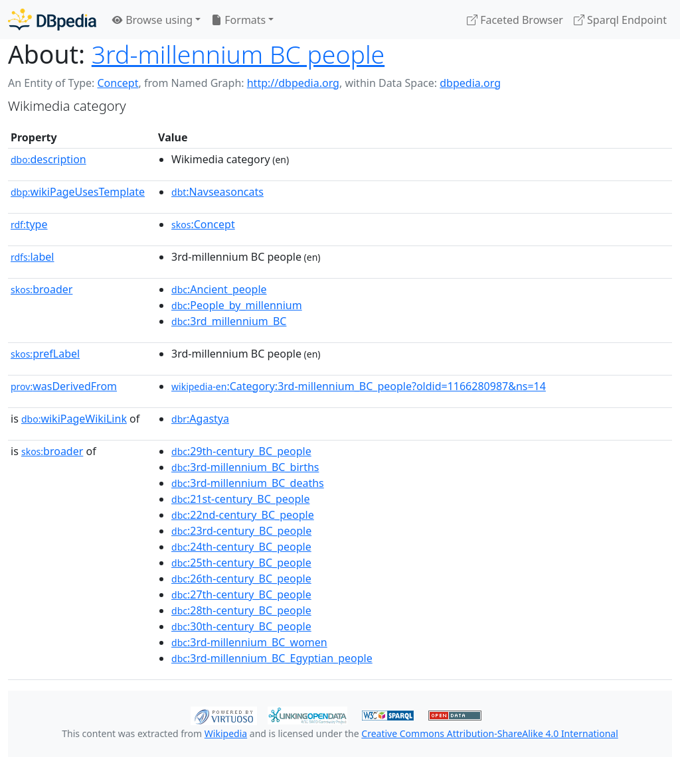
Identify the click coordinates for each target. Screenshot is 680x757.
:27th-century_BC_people (241, 594)
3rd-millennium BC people (238, 54)
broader (41, 289)
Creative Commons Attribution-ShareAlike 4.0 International (489, 733)
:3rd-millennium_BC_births (245, 467)
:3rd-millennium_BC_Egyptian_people (272, 658)
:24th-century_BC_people (241, 546)
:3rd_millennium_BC (228, 321)
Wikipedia (226, 733)
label (32, 256)
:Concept (203, 224)
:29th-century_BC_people (241, 451)
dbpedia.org (470, 83)
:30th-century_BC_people (241, 626)
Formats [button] (238, 20)
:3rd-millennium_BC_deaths (247, 483)
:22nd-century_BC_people (242, 515)
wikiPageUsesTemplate (78, 191)
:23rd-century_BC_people (241, 530)
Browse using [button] (152, 20)
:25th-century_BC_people (241, 562)
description (48, 159)
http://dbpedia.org (293, 83)
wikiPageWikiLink (74, 418)
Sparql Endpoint (620, 20)
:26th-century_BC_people (241, 578)
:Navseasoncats (217, 191)
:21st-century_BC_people (240, 499)
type (29, 224)
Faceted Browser (515, 20)
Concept (117, 83)
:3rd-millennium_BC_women (249, 642)
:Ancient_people (219, 289)
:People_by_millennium (236, 305)
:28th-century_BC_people (241, 610)
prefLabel (45, 353)
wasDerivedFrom (64, 386)
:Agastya (200, 418)
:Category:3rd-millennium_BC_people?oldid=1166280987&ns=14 (358, 386)
